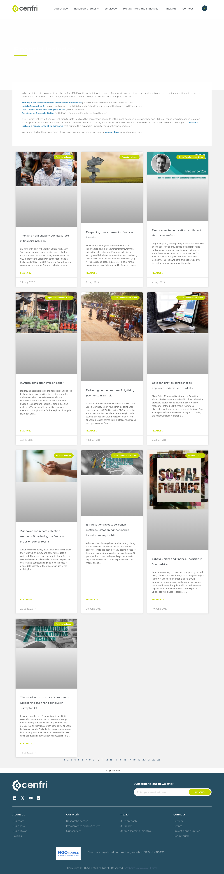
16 (125, 759)
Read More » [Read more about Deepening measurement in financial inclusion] (92, 273)
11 (102, 759)
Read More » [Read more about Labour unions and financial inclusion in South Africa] (158, 599)
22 (153, 759)
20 (144, 759)
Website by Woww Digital (141, 868)
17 (129, 759)
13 (111, 759)
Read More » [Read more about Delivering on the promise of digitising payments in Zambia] (92, 431)
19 (139, 759)
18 (134, 759)
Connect (179, 814)
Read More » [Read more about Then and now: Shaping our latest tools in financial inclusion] (26, 273)
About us (18, 814)
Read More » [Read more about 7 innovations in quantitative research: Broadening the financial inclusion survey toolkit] (26, 743)
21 (149, 759)
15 (120, 759)
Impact (124, 814)
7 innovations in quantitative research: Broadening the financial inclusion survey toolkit (44, 703)
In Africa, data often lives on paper (42, 382)
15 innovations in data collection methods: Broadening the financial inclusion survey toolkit (42, 536)
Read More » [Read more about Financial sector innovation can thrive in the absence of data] (158, 273)
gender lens (112, 132)
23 (158, 759)
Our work (72, 814)
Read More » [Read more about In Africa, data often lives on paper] (26, 431)
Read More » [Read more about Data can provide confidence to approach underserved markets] (158, 431)
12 (106, 759)
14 (115, 759)
